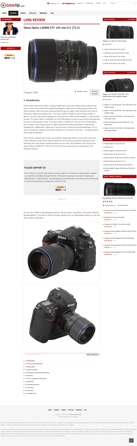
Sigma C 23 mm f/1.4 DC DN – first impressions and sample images (116, 95)
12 (115, 213)
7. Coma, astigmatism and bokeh (35, 378)
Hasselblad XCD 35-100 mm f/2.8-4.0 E (118, 198)
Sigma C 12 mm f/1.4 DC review (115, 41)
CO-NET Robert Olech (75, 414)
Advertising (89, 3)
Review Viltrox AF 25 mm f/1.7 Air (115, 161)
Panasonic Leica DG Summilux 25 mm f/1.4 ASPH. (120, 210)
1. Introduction (29, 361)
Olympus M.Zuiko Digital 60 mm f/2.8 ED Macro (119, 238)
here (18, 435)
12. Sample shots (30, 393)
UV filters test (108, 147)
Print (94, 91)
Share (95, 94)
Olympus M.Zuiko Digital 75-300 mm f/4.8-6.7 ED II (120, 231)
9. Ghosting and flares (32, 384)
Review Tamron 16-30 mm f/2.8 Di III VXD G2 (118, 165)
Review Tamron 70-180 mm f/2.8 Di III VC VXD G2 (119, 158)
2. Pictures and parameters (33, 364)
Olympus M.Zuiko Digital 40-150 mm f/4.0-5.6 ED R (120, 245)
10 (115, 254)
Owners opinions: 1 (109, 205)
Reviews (13, 13)
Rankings (43, 13)
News (4, 13)
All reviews (131, 19)
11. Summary (29, 390)
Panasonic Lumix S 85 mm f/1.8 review (116, 53)
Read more (5, 42)
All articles (131, 72)
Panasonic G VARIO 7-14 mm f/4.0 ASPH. (117, 224)
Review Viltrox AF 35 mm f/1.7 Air (115, 154)
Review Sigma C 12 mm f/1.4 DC (114, 143)
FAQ (52, 13)
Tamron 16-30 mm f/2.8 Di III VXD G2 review (118, 60)
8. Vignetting (29, 381)
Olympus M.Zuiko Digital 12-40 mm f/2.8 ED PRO (119, 252)
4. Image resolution (31, 369)
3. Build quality (30, 367)
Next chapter (93, 354)
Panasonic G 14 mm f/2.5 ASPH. (114, 217)
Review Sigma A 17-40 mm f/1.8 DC (115, 151)
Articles (32, 13)
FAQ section (79, 215)
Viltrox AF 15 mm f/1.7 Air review (114, 63)
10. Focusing (29, 387)
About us (80, 3)
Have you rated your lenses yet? (8, 38)
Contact (98, 3)
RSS (104, 3)
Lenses (23, 13)
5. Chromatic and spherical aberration (37, 372)
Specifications (123, 205)
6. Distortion (29, 375)
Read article (107, 100)
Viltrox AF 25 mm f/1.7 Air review (114, 56)
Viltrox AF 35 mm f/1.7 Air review (114, 49)
